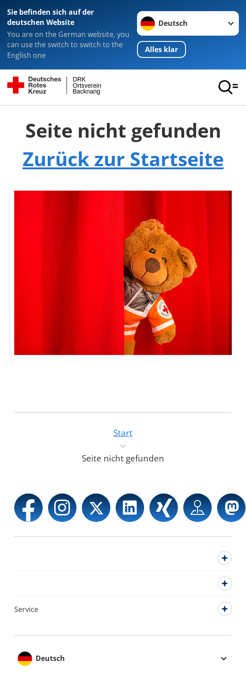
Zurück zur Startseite (123, 159)
